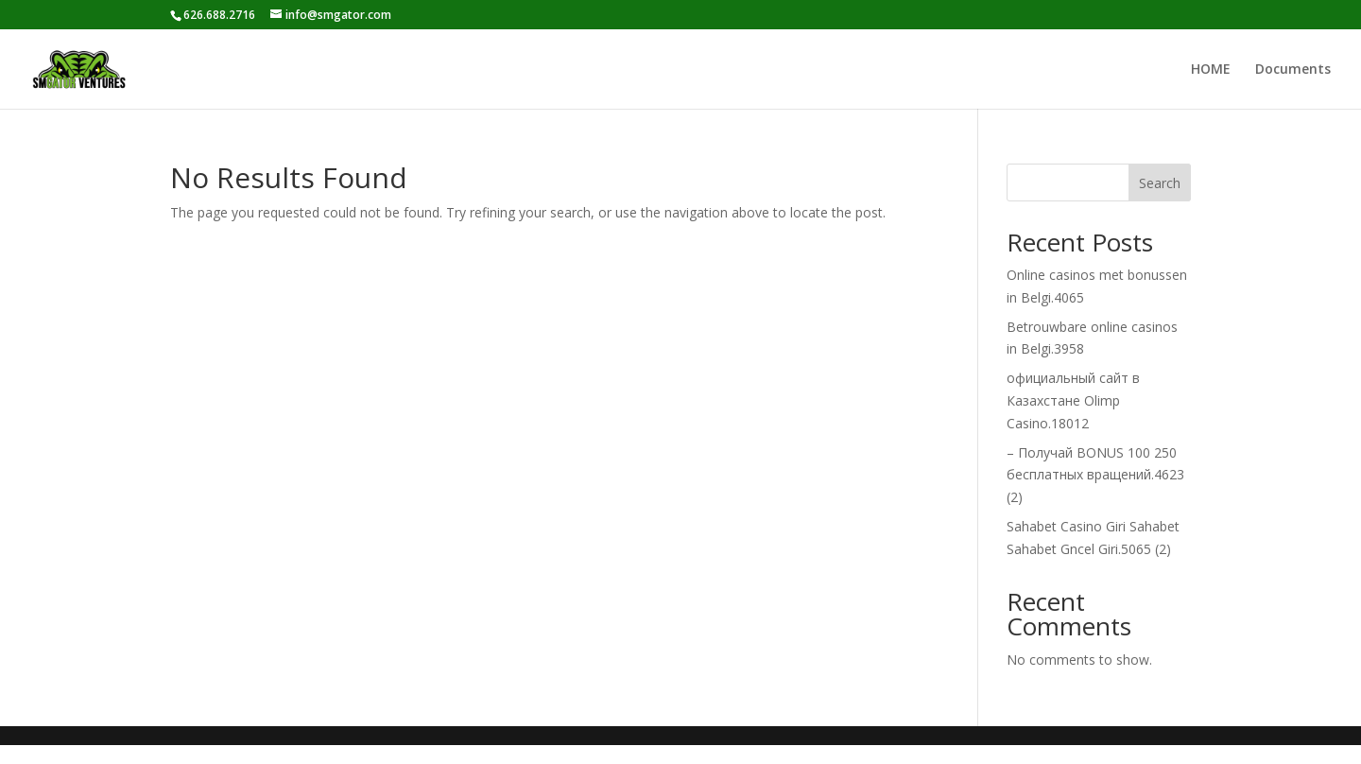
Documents (1293, 70)
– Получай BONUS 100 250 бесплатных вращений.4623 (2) (1095, 475)
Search (1159, 183)
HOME (1211, 70)
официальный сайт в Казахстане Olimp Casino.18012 (1073, 400)
